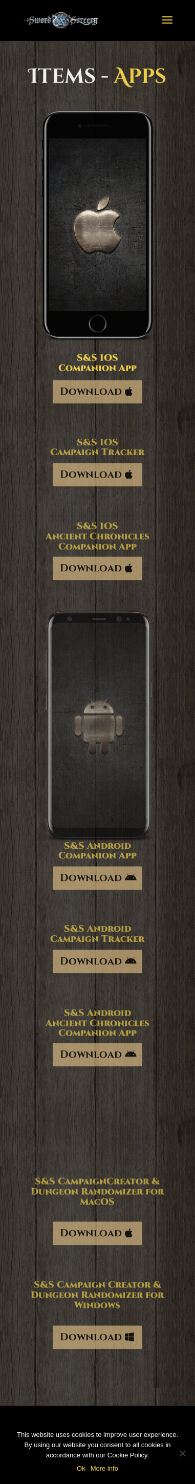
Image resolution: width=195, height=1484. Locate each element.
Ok (81, 1468)
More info (104, 1468)
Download (91, 393)
